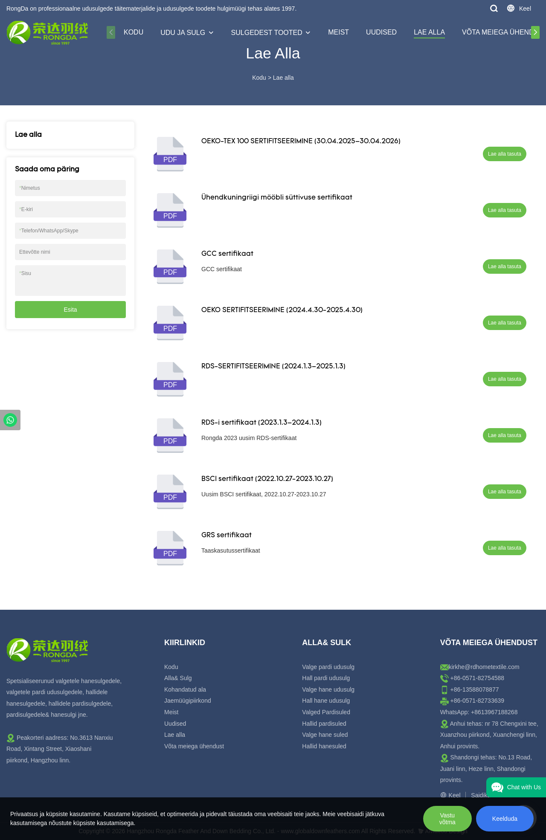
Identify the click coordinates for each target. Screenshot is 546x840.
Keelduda (504, 818)
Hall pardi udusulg (326, 678)
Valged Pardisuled (326, 712)
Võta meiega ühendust (194, 746)
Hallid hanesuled (324, 746)
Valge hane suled (325, 734)
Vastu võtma (447, 819)
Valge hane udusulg (328, 689)
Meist (338, 32)
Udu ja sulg (182, 32)
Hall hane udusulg (326, 700)
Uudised (381, 32)
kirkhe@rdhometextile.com (484, 666)
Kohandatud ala (185, 689)
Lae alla (429, 32)
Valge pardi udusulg (328, 666)
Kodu (133, 32)
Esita (70, 309)
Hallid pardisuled (324, 723)
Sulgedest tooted (266, 32)
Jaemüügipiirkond (187, 700)
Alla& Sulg (178, 678)
